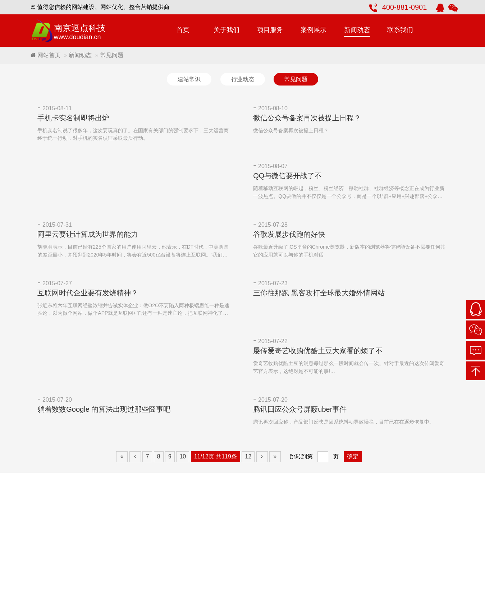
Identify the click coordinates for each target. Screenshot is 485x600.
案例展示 (313, 29)
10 (182, 457)
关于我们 (226, 29)
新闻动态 (357, 29)
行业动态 (242, 79)
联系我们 (400, 29)
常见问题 (295, 79)
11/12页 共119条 (215, 457)
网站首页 (45, 55)
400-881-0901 (404, 7)
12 (248, 457)
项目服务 (270, 29)
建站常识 (189, 79)
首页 (183, 29)
